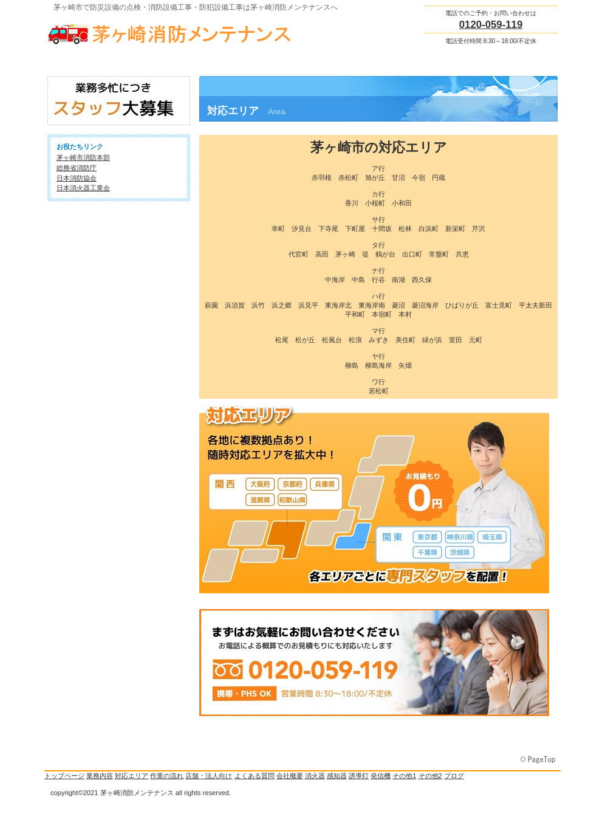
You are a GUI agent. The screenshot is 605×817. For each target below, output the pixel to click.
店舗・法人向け (208, 775)
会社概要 (289, 775)
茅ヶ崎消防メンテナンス (168, 31)
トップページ (64, 775)
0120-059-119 (491, 24)
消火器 (315, 775)
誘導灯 (359, 775)
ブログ (454, 775)
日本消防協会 (76, 178)
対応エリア (131, 775)
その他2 (430, 775)
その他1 (404, 775)
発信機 (381, 775)
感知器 (337, 775)
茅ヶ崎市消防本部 (83, 157)
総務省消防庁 (76, 167)
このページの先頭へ (539, 760)
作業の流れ (166, 775)
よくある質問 (254, 775)
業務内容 (99, 775)
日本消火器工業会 (83, 187)
